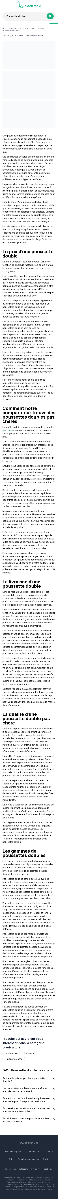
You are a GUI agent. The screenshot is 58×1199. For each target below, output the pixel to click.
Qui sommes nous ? (33, 1151)
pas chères (8, 430)
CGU (11, 1159)
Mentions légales (13, 1151)
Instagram (23, 1169)
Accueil (5, 35)
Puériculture (17, 35)
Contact (49, 1151)
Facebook (47, 1169)
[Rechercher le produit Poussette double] (50, 16)
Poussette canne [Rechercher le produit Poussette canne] (14, 1059)
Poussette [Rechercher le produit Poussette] (29, 1053)
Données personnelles (28, 1159)
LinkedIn (35, 1169)
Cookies (46, 1159)
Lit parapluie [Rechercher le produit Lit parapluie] (11, 1053)
